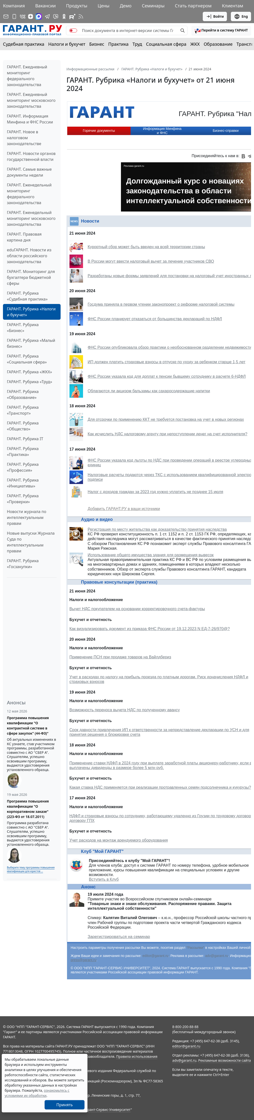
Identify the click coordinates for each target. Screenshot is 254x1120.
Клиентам (232, 6)
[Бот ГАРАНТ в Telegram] (56, 16)
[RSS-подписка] (81, 16)
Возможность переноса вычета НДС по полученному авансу (124, 710)
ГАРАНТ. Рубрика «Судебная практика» (27, 296)
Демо (126, 6)
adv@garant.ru (216, 956)
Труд (137, 44)
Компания (14, 6)
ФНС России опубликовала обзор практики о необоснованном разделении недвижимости (170, 347)
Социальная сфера (166, 44)
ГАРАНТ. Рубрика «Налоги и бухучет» (31, 312)
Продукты (76, 6)
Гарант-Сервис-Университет (107, 1109)
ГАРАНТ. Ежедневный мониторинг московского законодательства (31, 100)
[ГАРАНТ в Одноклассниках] (64, 16)
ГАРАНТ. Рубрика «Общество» (23, 426)
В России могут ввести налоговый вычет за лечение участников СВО (151, 261)
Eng (241, 16)
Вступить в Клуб (104, 879)
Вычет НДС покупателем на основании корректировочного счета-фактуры (137, 609)
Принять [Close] (64, 1104)
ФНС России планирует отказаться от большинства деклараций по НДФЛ (155, 319)
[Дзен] (30, 16)
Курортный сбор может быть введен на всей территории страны (146, 247)
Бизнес (96, 44)
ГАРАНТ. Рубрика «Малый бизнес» (31, 343)
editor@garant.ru (156, 956)
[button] (221, 30)
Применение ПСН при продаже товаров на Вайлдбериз (120, 657)
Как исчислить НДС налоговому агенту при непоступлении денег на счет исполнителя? (167, 434)
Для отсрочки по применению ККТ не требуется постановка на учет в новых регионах (166, 419)
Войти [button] (215, 16)
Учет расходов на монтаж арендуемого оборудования (118, 840)
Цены (103, 6)
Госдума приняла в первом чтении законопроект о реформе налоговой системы (161, 304)
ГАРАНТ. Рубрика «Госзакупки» (23, 563)
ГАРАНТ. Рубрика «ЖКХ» (29, 372)
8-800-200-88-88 (185, 1026)
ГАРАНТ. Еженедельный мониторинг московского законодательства (31, 218)
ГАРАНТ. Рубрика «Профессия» (23, 467)
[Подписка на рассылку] (6, 16)
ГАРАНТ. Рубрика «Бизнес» (23, 327)
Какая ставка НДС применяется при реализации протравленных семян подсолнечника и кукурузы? (160, 787)
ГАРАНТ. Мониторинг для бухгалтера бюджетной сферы (31, 277)
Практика (118, 44)
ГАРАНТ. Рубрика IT (25, 438)
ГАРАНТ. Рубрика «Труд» (29, 381)
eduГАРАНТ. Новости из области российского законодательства (29, 255)
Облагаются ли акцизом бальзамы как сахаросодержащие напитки (149, 391)
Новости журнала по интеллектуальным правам (26, 517)
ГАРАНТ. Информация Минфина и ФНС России (30, 119)
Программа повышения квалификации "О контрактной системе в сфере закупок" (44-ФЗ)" (28, 725)
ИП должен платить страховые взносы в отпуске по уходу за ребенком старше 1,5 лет (166, 362)
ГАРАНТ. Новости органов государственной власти (31, 156)
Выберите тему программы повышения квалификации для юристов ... (30, 869)
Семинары (153, 6)
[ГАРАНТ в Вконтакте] (23, 16)
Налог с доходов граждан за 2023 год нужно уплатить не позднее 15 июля (155, 492)
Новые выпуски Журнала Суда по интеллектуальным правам (31, 542)
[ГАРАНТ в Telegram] (47, 16)
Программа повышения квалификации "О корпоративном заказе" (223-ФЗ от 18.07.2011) (28, 809)
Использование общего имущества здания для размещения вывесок (151, 555)
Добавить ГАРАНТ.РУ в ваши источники (124, 509)
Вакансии (45, 6)
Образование (218, 44)
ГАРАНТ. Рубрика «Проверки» (23, 498)
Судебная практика (23, 44)
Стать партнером (193, 6)
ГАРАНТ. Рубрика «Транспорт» (23, 410)
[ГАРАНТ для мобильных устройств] (14, 16)
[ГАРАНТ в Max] (38, 16)
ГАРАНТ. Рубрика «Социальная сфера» (27, 359)
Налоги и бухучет (66, 44)
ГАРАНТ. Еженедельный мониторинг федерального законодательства (29, 193)
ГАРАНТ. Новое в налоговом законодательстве (24, 137)
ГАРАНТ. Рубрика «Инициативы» (23, 483)
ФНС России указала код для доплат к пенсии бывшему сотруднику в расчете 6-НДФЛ (167, 376)
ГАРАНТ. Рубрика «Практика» (23, 451)
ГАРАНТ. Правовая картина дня (24, 237)
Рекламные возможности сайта (224, 1060)
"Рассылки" (195, 948)
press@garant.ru (83, 960)
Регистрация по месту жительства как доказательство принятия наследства (157, 529)
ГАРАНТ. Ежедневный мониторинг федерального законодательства (27, 75)
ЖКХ (195, 44)
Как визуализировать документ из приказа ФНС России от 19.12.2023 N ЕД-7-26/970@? (149, 629)
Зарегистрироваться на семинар (119, 936)
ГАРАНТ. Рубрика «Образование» (23, 394)
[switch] (73, 30)
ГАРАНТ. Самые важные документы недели (29, 172)
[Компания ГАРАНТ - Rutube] (72, 16)
